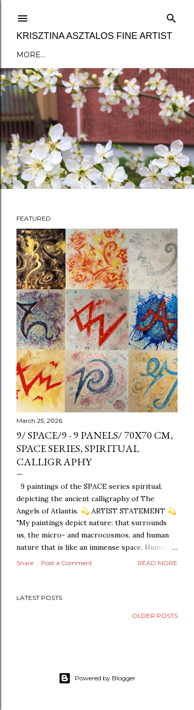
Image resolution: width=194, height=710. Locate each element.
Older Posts (155, 615)
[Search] (171, 16)
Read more (158, 563)
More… (30, 54)
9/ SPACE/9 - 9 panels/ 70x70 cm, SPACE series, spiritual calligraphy (94, 448)
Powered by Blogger (97, 678)
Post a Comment (66, 563)
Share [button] (24, 563)
